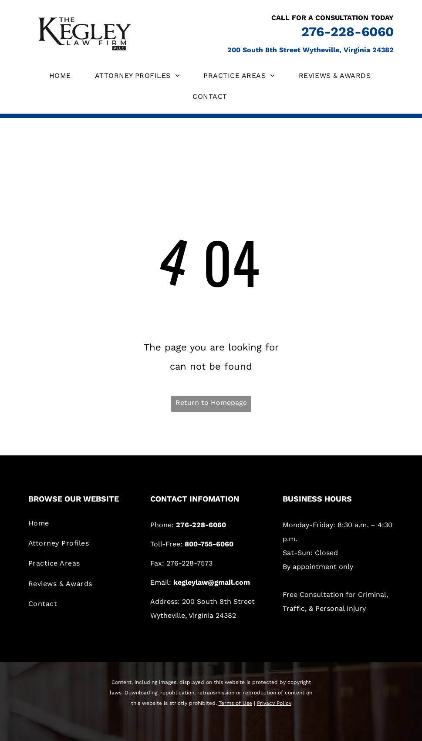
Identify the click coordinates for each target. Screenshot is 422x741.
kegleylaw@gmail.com (211, 582)
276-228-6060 (347, 31)
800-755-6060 (209, 544)
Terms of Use (235, 703)
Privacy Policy (274, 703)
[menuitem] (61, 75)
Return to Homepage (211, 402)
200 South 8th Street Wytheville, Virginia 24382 (310, 50)
